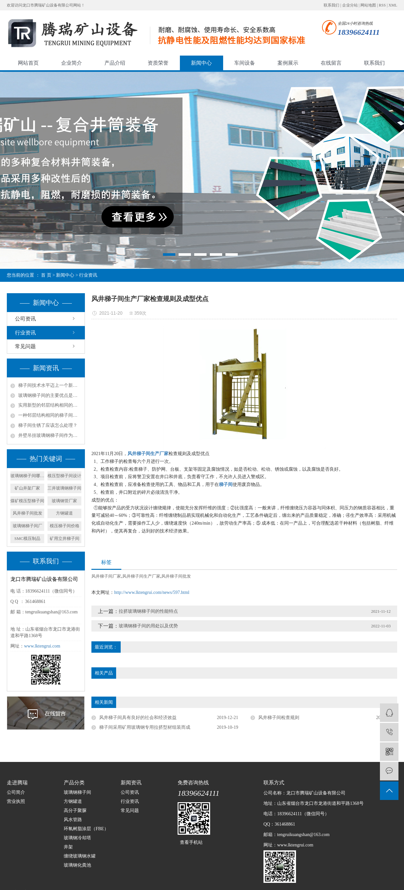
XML (392, 5)
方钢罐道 (64, 513)
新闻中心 (201, 63)
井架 (68, 846)
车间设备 (244, 63)
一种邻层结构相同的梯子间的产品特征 (49, 415)
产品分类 (74, 782)
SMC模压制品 (27, 538)
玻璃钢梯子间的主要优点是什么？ (49, 395)
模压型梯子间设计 (64, 475)
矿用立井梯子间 (64, 538)
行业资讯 (88, 275)
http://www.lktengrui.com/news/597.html (151, 592)
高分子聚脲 (75, 810)
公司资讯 (25, 318)
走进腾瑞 (17, 782)
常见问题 (25, 346)
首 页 (46, 275)
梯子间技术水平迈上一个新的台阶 (49, 385)
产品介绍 (114, 63)
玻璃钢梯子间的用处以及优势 (148, 625)
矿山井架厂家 (27, 488)
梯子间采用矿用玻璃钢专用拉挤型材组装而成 (144, 727)
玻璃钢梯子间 (77, 792)
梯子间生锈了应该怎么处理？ (47, 425)
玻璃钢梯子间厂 (27, 525)
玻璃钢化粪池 (77, 865)
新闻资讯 (131, 782)
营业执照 (16, 801)
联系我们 (331, 5)
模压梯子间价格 (64, 525)
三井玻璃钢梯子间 (64, 488)
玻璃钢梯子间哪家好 (27, 475)
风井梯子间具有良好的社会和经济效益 (138, 717)
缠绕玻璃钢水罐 (80, 856)
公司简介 (16, 792)
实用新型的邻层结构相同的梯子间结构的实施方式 (49, 405)
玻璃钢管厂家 (64, 500)
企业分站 (350, 5)
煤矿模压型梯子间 (27, 500)
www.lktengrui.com (42, 646)
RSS (382, 5)
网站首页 (28, 63)
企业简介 (71, 63)
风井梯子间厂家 (106, 576)
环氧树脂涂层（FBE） (86, 828)
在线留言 (331, 63)
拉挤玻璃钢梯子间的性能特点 (148, 611)
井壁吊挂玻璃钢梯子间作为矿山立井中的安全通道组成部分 (49, 435)
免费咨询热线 (193, 782)
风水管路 (73, 819)
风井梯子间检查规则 (278, 717)
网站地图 (368, 5)
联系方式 (273, 782)
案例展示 (287, 63)
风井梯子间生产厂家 (141, 576)
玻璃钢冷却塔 (77, 837)
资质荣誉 (158, 63)
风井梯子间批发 (27, 513)
